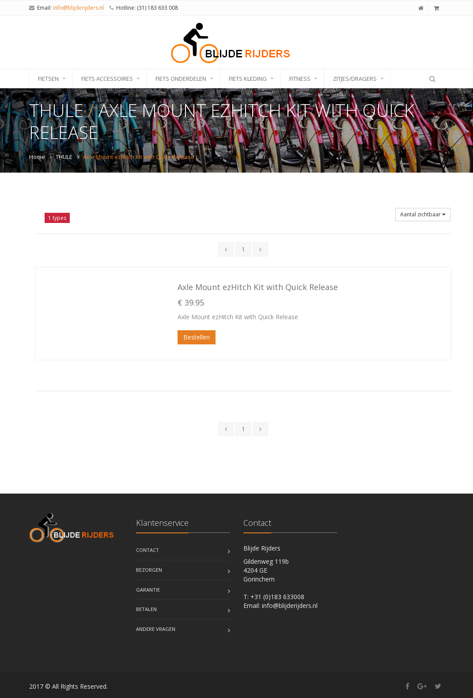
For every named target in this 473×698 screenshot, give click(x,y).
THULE (64, 157)
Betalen (146, 609)
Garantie (148, 589)
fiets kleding (248, 79)
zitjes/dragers (355, 79)
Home (37, 157)
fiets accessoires (107, 79)
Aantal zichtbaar (423, 214)
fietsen (48, 79)
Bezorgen (149, 569)
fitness (299, 79)
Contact (147, 550)
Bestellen (196, 337)
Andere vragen (155, 629)
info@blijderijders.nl (78, 7)
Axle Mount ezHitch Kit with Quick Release (258, 287)
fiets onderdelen (180, 79)
